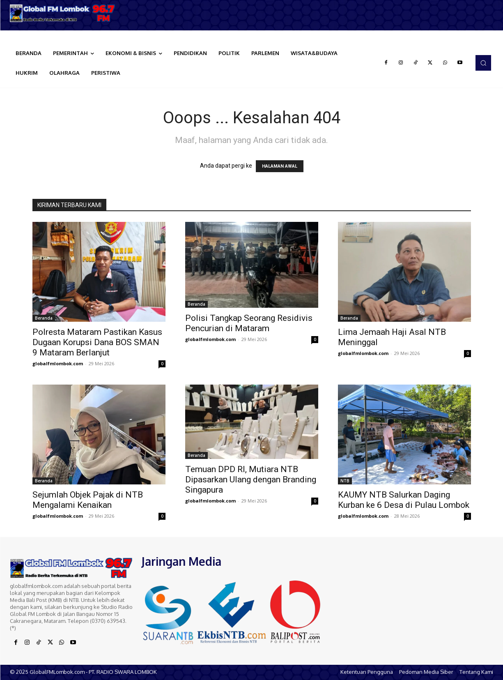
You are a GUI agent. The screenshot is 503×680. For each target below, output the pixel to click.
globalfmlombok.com (57, 363)
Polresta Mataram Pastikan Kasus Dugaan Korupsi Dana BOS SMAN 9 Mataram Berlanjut (97, 342)
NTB (344, 481)
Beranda (44, 318)
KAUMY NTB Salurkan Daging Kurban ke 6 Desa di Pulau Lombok (403, 500)
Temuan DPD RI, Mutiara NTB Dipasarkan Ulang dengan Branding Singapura (250, 479)
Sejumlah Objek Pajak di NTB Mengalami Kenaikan (87, 500)
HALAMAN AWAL (279, 166)
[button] (483, 63)
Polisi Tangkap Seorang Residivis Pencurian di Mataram (248, 323)
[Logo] (63, 13)
